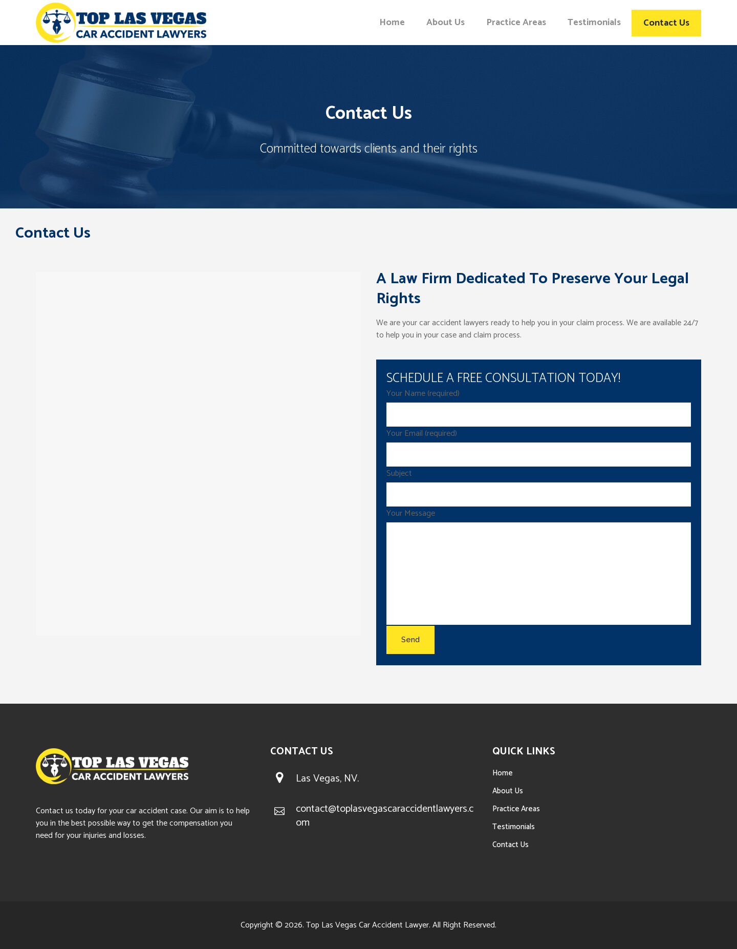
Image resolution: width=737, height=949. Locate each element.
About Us (507, 791)
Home (502, 773)
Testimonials (513, 826)
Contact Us (510, 844)
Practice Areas (516, 809)
